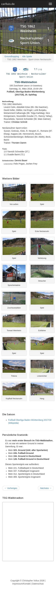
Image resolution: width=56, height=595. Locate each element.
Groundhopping (11, 56)
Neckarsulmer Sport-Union (31, 40)
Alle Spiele (27, 56)
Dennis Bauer (21, 160)
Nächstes (46, 488)
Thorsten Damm (18, 143)
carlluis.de (8, 4)
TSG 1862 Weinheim (28, 28)
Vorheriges (10, 488)
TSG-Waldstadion (25, 82)
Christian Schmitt (19, 122)
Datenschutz (38, 584)
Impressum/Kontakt (21, 584)
